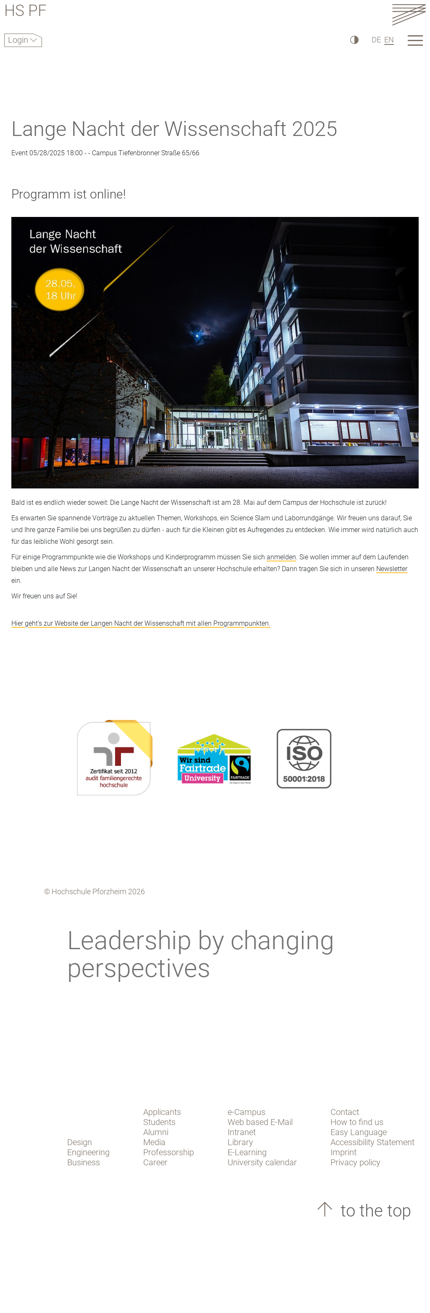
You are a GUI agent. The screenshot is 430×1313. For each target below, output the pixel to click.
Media (154, 1142)
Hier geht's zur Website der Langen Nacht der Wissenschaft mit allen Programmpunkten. (140, 623)
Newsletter (391, 569)
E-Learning (247, 1152)
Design (79, 1142)
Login (19, 40)
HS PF (25, 12)
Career (155, 1162)
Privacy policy (355, 1162)
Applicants (162, 1112)
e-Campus (246, 1112)
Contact (344, 1112)
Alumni (155, 1132)
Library (240, 1142)
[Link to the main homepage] (409, 14)
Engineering (88, 1152)
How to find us (356, 1122)
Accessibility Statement (372, 1142)
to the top (373, 1211)
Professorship (168, 1152)
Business (83, 1162)
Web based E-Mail (260, 1122)
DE (376, 39)
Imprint (343, 1152)
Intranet (242, 1132)
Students (159, 1122)
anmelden (281, 557)
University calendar (262, 1162)
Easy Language (358, 1132)
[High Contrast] (354, 40)
